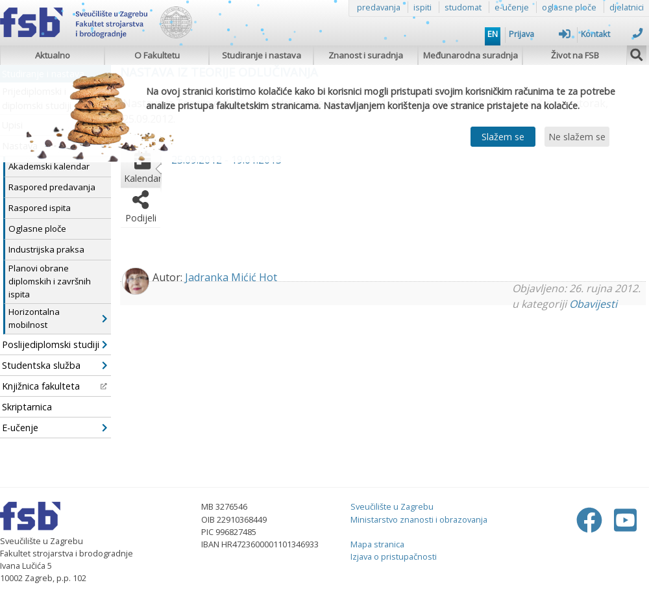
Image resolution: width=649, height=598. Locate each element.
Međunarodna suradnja (470, 55)
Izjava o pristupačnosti (393, 556)
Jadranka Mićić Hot (231, 277)
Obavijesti (593, 304)
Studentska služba (54, 365)
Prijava (539, 34)
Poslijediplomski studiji (54, 344)
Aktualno (52, 55)
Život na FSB (575, 55)
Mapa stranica (377, 544)
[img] (636, 53)
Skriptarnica (27, 407)
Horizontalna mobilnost (57, 318)
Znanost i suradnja (365, 55)
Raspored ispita (39, 208)
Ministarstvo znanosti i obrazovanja (418, 519)
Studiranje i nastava (261, 55)
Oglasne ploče (37, 228)
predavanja (378, 7)
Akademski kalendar (49, 166)
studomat (463, 7)
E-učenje (54, 427)
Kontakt (612, 34)
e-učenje (512, 7)
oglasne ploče (569, 7)
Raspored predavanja (51, 187)
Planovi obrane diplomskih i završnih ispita (49, 281)
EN (492, 34)
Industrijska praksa (46, 249)
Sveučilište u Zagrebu (392, 506)
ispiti (422, 7)
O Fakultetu (157, 55)
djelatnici (626, 7)
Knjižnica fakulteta (54, 386)
